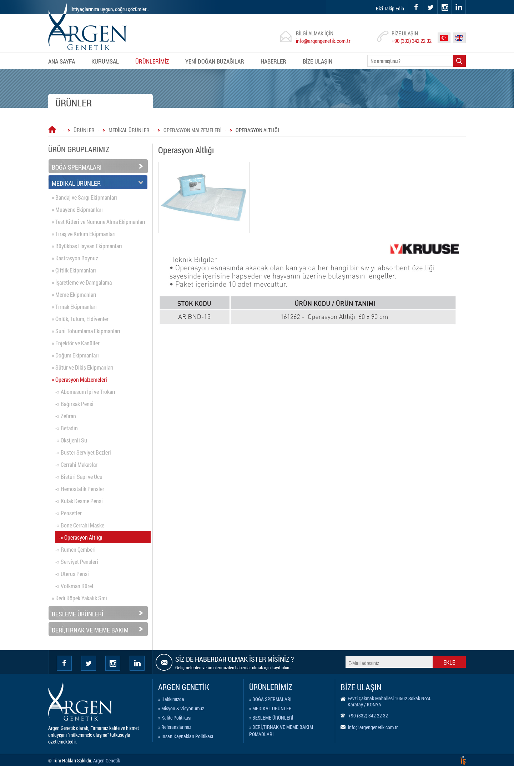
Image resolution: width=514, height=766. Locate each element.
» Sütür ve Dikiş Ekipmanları (83, 367)
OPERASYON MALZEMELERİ (192, 130)
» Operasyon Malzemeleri (79, 379)
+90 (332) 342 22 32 (412, 40)
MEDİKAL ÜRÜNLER (129, 130)
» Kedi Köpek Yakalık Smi (79, 598)
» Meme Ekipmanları (74, 294)
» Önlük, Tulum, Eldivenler (80, 318)
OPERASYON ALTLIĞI (257, 130)
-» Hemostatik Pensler (79, 488)
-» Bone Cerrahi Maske (79, 525)
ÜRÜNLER (84, 130)
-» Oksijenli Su (71, 440)
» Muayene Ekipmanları (77, 209)
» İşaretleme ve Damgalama (82, 282)
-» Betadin (66, 428)
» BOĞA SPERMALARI (270, 699)
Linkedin (137, 663)
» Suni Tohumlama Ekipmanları (86, 331)
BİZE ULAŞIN (317, 61)
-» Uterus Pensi (72, 573)
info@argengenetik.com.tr (323, 40)
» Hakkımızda (171, 699)
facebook (416, 7)
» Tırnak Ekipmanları (74, 306)
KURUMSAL (105, 61)
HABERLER (273, 61)
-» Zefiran (65, 416)
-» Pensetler (68, 513)
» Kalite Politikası (174, 717)
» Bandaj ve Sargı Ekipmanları (84, 197)
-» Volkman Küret (74, 586)
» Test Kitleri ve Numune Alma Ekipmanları (98, 221)
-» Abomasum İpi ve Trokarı (85, 391)
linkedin (459, 7)
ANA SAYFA (61, 61)
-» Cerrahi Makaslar (76, 464)
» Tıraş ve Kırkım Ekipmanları (84, 233)
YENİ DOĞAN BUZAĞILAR (214, 61)
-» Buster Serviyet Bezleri (83, 452)
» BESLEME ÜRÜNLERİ (271, 717)
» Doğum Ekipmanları (75, 355)
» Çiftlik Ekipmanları (74, 270)
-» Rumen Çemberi (75, 549)
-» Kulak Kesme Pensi (79, 501)
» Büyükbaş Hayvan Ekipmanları (87, 246)
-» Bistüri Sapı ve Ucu (78, 476)
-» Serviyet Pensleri (76, 561)
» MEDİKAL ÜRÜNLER (270, 708)
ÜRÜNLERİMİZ (152, 61)
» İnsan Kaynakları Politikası (185, 736)
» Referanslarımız (174, 727)
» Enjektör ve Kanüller (76, 343)
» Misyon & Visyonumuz (181, 708)
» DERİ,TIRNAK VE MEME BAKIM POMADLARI (281, 728)
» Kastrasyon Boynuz (75, 258)
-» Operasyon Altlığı (80, 537)
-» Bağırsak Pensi (74, 403)
